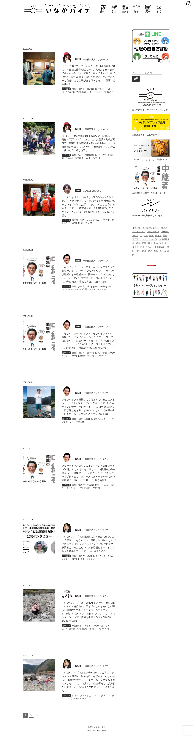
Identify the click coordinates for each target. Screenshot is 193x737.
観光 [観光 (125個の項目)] (150, 251)
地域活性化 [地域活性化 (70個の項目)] (164, 239)
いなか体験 (98, 626)
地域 (96, 286)
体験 (81, 155)
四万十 (82, 89)
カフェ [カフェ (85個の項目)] (164, 227)
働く (102, 11)
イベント (87, 158)
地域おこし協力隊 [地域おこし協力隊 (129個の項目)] (148, 239)
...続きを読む (81, 150)
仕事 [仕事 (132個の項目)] (146, 235)
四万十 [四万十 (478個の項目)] (135, 239)
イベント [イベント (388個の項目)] (136, 227)
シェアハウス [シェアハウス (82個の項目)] (153, 231)
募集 (74, 89)
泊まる (125, 11)
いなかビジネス (73, 92)
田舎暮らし (101, 89)
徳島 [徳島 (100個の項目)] (138, 243)
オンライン (101, 355)
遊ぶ (136, 11)
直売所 (75, 220)
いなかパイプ (99, 727)
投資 (81, 419)
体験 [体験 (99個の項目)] (151, 235)
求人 (89, 286)
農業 (85, 629)
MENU (188, 3)
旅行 (98, 155)
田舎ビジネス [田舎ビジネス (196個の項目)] (146, 247)
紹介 (83, 220)
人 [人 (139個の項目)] (141, 235)
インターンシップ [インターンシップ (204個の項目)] (150, 227)
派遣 (89, 556)
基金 (87, 419)
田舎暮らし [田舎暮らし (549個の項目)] (160, 247)
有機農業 (89, 155)
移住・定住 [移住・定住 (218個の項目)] (141, 251)
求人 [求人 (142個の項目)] (161, 243)
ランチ (88, 223)
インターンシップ (97, 92)
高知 (74, 223)
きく (159, 11)
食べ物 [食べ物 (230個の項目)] (162, 251)
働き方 (90, 89)
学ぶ (113, 11)
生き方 (111, 92)
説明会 (103, 286)
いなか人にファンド (100, 419)
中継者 (90, 355)
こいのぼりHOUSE (92, 191)
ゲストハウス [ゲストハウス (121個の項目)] (138, 231)
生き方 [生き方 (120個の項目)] (135, 247)
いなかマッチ (100, 556)
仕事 (85, 92)
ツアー (96, 158)
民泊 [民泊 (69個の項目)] (155, 243)
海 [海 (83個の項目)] (166, 243)
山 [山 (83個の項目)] (133, 243)
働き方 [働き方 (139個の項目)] (158, 235)
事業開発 (80, 422)
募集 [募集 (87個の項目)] (165, 235)
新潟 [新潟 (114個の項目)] (150, 243)
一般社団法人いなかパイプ (95, 59)
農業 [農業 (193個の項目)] (156, 251)
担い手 (90, 353)
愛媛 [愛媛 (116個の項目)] (144, 243)
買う (147, 11)
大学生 (87, 626)
